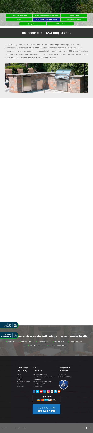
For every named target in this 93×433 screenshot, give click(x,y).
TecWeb (90, 427)
